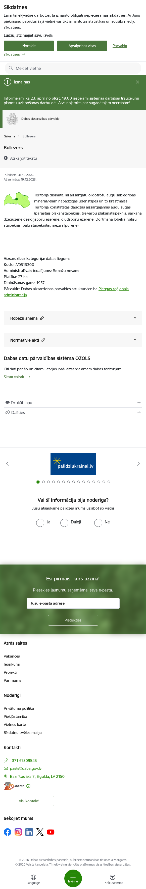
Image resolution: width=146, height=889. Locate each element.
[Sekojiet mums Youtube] (51, 832)
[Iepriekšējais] (7, 463)
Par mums (12, 680)
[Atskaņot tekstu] (23, 158)
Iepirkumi (12, 664)
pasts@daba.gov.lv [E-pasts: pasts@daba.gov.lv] (25, 768)
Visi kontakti (29, 800)
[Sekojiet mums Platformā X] (40, 832)
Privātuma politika (19, 708)
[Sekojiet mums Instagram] (18, 832)
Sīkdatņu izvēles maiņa (23, 732)
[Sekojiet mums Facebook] (7, 832)
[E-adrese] (14, 786)
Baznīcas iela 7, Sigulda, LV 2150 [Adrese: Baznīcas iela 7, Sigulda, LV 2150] (37, 776)
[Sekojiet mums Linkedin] (29, 832)
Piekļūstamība (15, 716)
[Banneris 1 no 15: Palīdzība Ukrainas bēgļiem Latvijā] (73, 463)
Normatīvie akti (27, 340)
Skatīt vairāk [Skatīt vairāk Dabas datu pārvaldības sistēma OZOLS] (14, 376)
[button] (41, 318)
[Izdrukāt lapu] (73, 402)
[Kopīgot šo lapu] (73, 412)
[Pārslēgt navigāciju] (73, 878)
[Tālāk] (138, 463)
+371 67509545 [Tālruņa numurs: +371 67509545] (23, 760)
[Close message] (137, 82)
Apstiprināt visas (82, 45)
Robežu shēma (27, 318)
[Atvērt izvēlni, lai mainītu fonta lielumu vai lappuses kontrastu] (112, 880)
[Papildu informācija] (28, 786)
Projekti (10, 672)
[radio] (43, 522)
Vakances (12, 656)
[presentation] (42, 546)
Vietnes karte (15, 724)
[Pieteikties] (73, 620)
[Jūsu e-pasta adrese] (73, 603)
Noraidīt (29, 45)
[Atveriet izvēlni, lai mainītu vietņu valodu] (33, 880)
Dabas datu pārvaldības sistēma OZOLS (47, 358)
